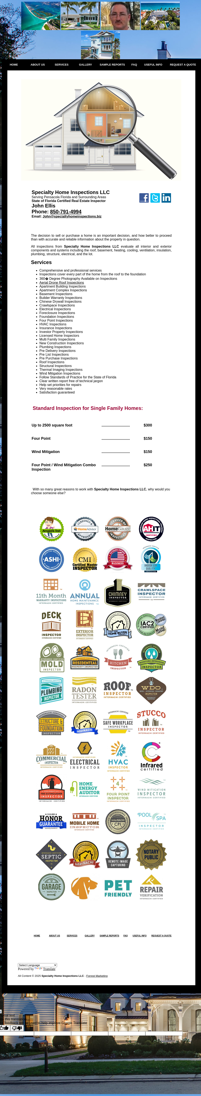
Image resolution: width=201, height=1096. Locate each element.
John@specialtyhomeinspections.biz (72, 216)
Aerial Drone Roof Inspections (61, 282)
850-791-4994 (65, 211)
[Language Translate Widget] (37, 965)
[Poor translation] (17, 1028)
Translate (45, 969)
